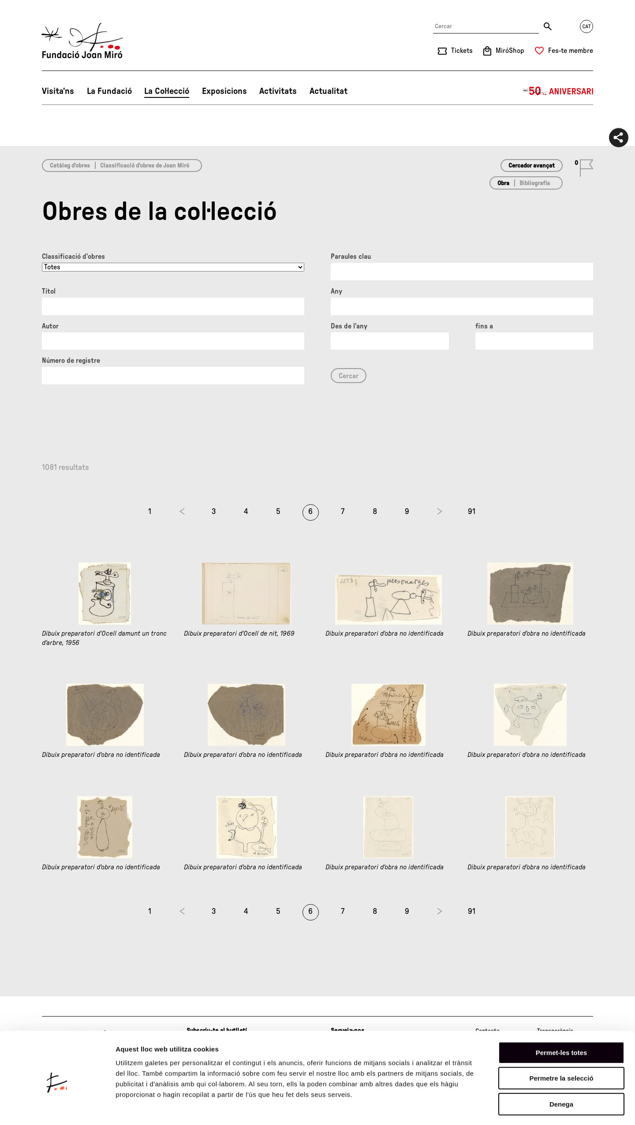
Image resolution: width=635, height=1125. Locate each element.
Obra (503, 183)
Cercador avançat (531, 166)
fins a (484, 326)
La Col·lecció (166, 91)
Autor (50, 326)
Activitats (278, 91)
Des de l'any (349, 326)
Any (336, 291)
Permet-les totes (561, 1017)
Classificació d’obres (73, 256)
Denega (561, 1069)
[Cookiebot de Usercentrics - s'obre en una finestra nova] (57, 1107)
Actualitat (328, 91)
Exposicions (224, 91)
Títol (49, 291)
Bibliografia (534, 183)
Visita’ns (58, 91)
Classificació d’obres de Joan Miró (144, 166)
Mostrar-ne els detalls (507, 1107)
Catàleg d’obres (70, 166)
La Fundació (109, 91)
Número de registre (71, 360)
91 (471, 512)
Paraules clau (351, 256)
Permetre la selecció (561, 1043)
